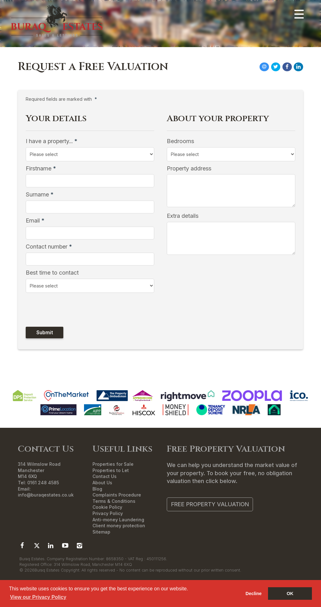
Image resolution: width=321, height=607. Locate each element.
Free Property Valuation (210, 504)
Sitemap (101, 531)
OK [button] (290, 593)
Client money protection (118, 525)
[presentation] (66, 309)
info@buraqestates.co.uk (46, 494)
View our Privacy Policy (38, 597)
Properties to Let (110, 470)
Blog (97, 489)
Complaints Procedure (116, 494)
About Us (102, 482)
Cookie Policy (107, 507)
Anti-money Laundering (118, 519)
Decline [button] (253, 593)
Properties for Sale (113, 464)
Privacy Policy (107, 513)
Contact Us (104, 476)
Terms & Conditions (113, 501)
